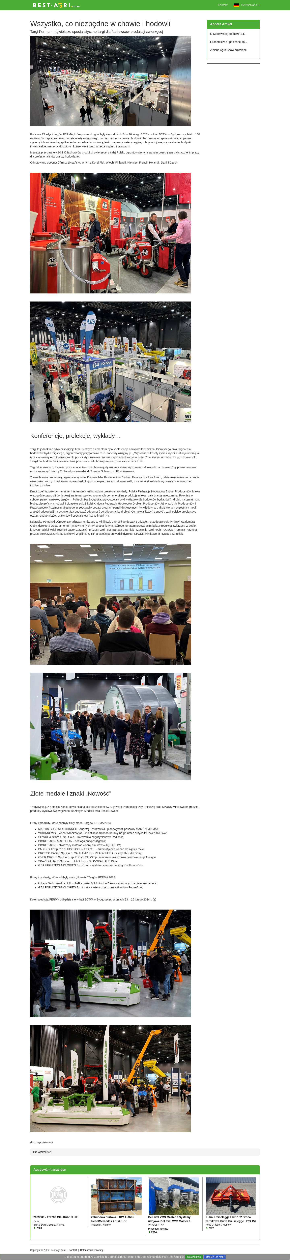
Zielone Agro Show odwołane (228, 50)
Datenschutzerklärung (92, 1250)
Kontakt (222, 5)
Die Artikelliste (42, 1152)
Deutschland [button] (247, 5)
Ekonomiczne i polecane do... (228, 42)
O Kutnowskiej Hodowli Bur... (228, 33)
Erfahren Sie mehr (214, 1257)
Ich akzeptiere (194, 1257)
